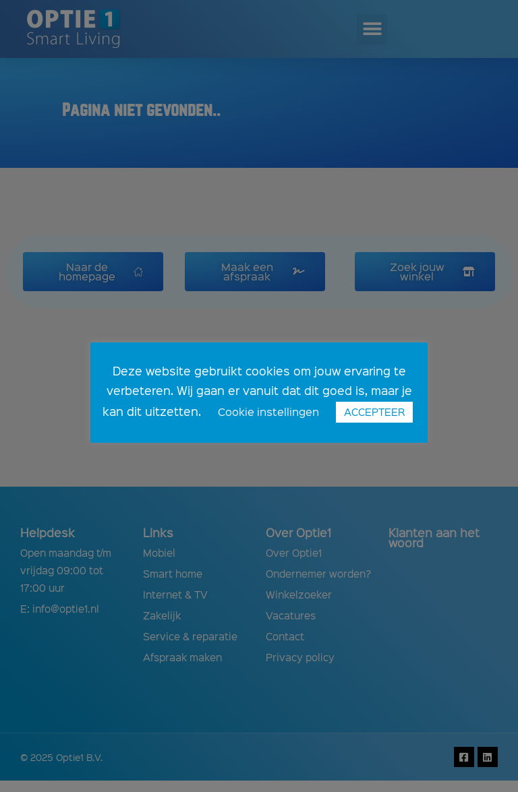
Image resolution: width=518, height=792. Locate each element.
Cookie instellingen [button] (268, 411)
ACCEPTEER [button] (374, 412)
